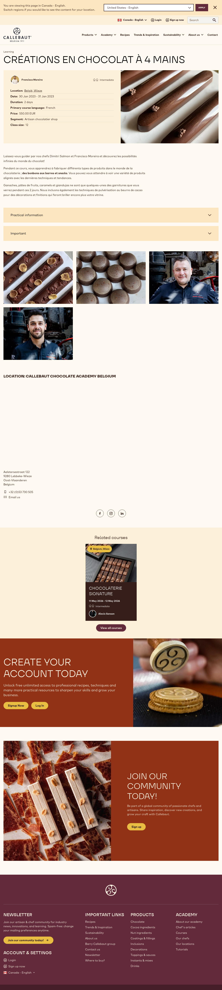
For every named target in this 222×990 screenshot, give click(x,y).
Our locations (185, 944)
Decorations (139, 949)
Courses (181, 932)
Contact (212, 34)
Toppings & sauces (143, 955)
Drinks (135, 966)
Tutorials (182, 949)
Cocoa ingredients (143, 927)
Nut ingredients (141, 932)
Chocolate (137, 921)
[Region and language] (149, 7)
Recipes (125, 34)
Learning (8, 51)
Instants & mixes (142, 960)
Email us (14, 497)
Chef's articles (185, 927)
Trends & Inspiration (146, 34)
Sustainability (94, 932)
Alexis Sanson (106, 613)
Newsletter (92, 955)
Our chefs (182, 938)
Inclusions (137, 944)
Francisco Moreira (32, 79)
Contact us (92, 949)
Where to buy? (95, 960)
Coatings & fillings (143, 938)
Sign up (136, 826)
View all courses (111, 628)
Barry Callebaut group (100, 944)
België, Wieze (33, 90)
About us (91, 938)
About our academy (189, 921)
